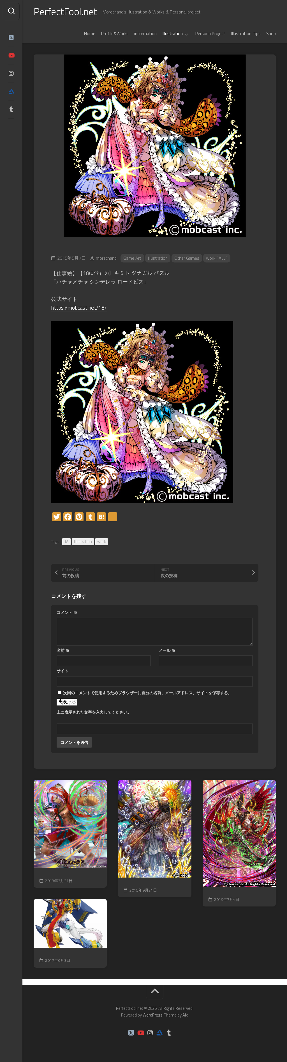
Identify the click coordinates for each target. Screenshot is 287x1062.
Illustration (172, 34)
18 (66, 541)
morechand (106, 258)
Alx (185, 1015)
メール (167, 650)
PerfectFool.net (65, 11)
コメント (67, 612)
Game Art (132, 258)
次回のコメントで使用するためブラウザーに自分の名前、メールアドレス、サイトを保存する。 (147, 693)
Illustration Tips (246, 33)
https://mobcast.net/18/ (79, 307)
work (101, 541)
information (145, 33)
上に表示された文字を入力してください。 (94, 712)
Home (89, 33)
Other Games (186, 258)
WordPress (153, 1015)
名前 (63, 650)
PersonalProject (210, 33)
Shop (271, 33)
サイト (62, 671)
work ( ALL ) (217, 258)
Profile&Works (115, 33)
